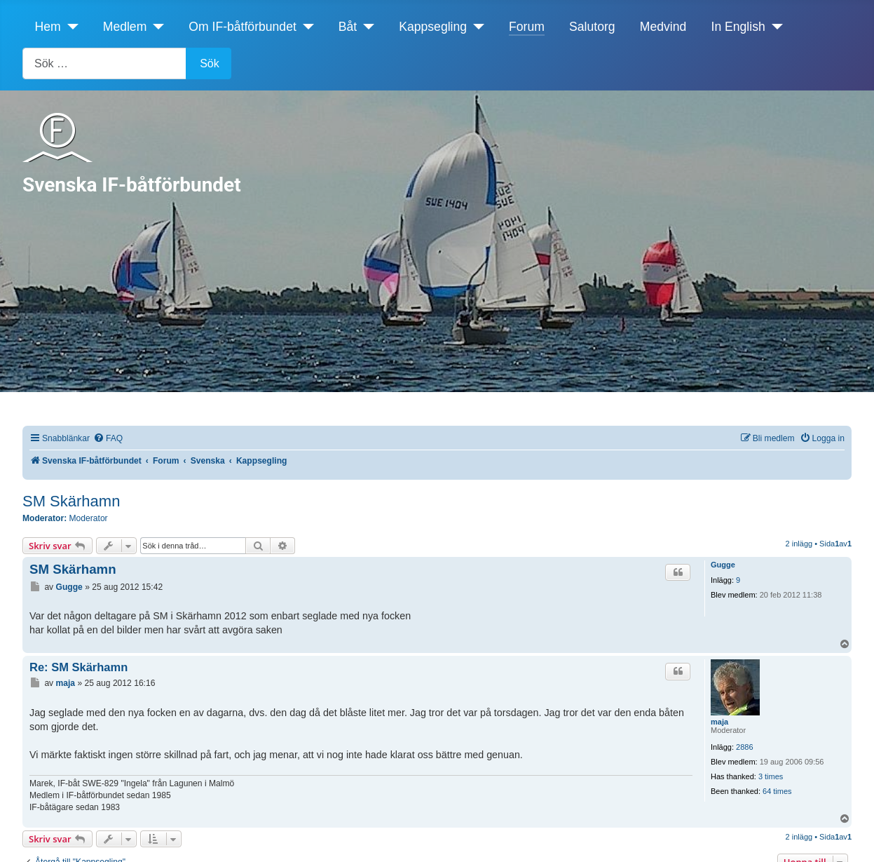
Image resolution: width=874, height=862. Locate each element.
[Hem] (69, 27)
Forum (527, 27)
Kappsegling (433, 27)
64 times (777, 791)
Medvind (663, 27)
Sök (209, 63)
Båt (348, 27)
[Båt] (365, 27)
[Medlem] (155, 27)
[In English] (774, 27)
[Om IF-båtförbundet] (305, 27)
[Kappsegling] (475, 27)
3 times (770, 776)
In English (738, 27)
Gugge (723, 564)
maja (719, 722)
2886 (744, 747)
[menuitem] (108, 438)
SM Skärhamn (71, 501)
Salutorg (592, 27)
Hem (48, 27)
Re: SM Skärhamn (78, 667)
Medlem (125, 27)
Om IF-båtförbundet (242, 27)
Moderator (88, 518)
